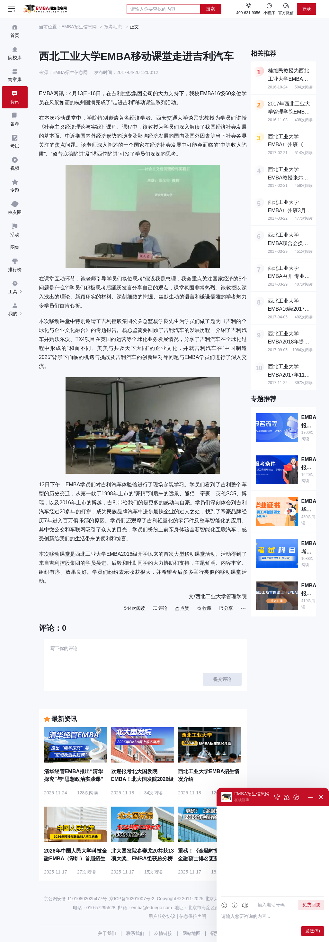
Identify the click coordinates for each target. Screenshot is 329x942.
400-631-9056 (248, 13)
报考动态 (113, 26)
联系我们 (135, 933)
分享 (226, 608)
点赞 (182, 608)
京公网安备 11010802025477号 (75, 898)
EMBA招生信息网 (79, 26)
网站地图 (191, 933)
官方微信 (286, 8)
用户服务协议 (161, 916)
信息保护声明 (192, 916)
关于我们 (107, 933)
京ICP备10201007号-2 (131, 898)
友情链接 (163, 933)
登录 (306, 9)
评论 (160, 608)
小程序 (269, 8)
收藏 (204, 608)
